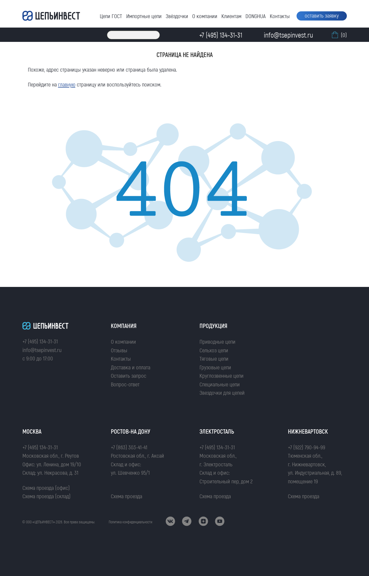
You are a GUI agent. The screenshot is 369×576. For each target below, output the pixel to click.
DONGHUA (255, 15)
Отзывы (119, 350)
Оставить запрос (128, 375)
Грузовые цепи (215, 367)
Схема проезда (126, 496)
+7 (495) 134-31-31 (40, 341)
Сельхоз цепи (214, 350)
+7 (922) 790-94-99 (306, 447)
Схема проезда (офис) (46, 487)
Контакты (280, 15)
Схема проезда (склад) (46, 496)
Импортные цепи (144, 15)
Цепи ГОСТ (111, 15)
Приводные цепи (217, 341)
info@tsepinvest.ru (42, 349)
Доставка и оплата (130, 367)
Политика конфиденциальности (130, 522)
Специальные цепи (220, 384)
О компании (204, 15)
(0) (339, 34)
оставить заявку (322, 15)
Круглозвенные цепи (222, 375)
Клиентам (231, 15)
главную (66, 84)
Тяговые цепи (214, 358)
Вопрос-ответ (125, 384)
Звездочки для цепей (222, 392)
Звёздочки (177, 15)
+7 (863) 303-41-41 (129, 447)
